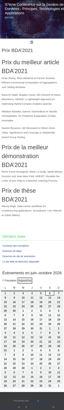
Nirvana (33, 401)
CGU (22, 407)
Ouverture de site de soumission (18, 256)
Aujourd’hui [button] (24, 280)
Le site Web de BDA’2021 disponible (20, 261)
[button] (9, 281)
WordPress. (44, 401)
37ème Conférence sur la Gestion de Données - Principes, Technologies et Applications (34, 8)
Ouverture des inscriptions (15, 245)
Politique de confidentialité (40, 407)
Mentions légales (10, 407)
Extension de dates (12, 251)
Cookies (58, 407)
